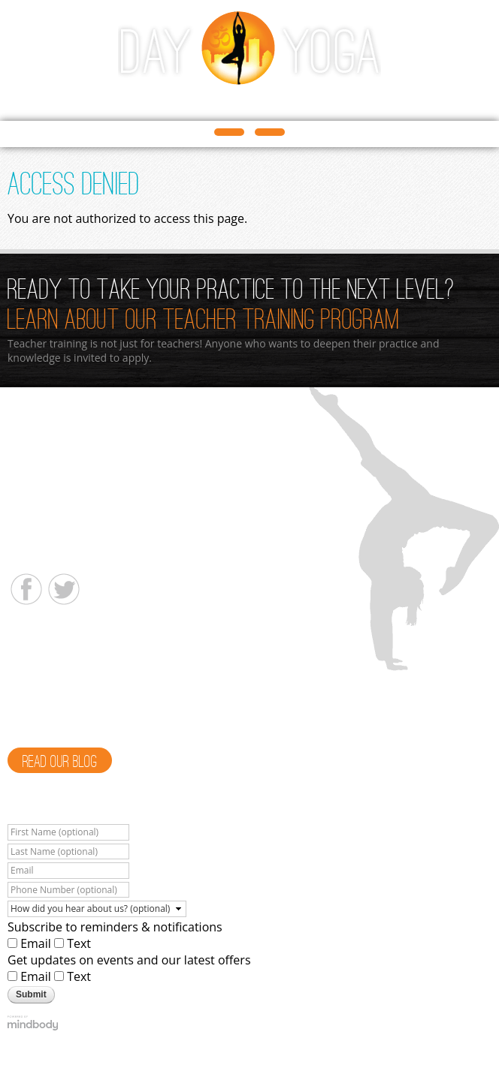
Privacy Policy (453, 1046)
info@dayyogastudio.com (70, 556)
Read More (100, 731)
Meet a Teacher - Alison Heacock (98, 652)
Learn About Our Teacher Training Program (204, 321)
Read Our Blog (60, 763)
